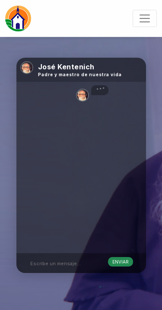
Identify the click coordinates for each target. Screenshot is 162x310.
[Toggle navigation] (145, 18)
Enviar (120, 261)
